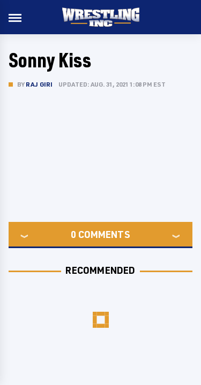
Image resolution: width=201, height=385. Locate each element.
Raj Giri (39, 84)
